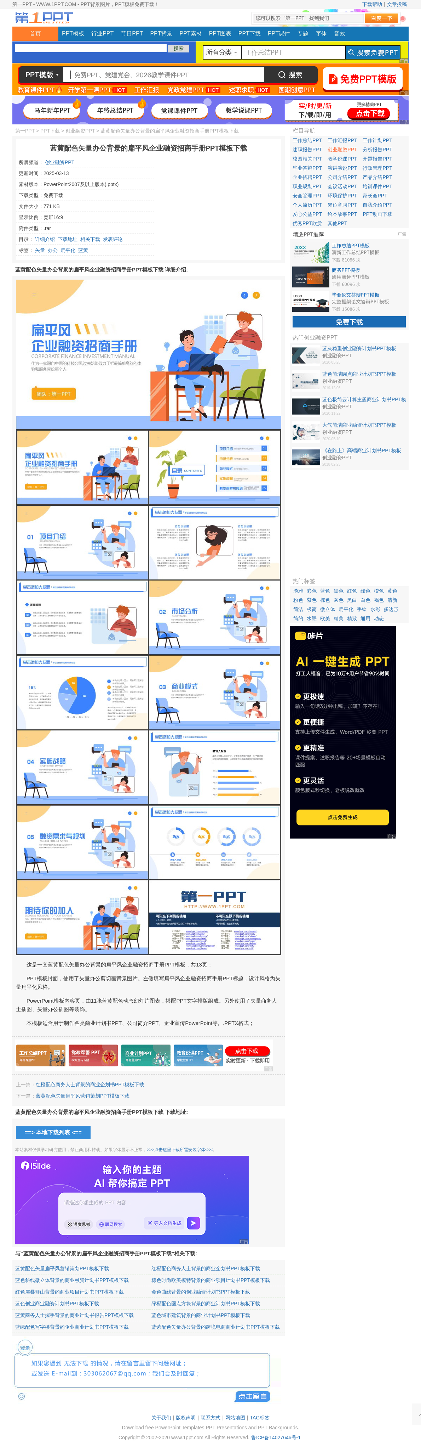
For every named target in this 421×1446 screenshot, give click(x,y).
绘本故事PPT (342, 214)
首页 (35, 33)
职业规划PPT (307, 186)
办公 (53, 250)
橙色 (379, 591)
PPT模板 (73, 33)
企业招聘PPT (307, 177)
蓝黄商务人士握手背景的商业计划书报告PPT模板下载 (74, 1315)
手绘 (362, 609)
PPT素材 (191, 33)
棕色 (325, 600)
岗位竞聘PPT (342, 205)
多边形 (391, 609)
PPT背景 (161, 33)
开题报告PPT (377, 159)
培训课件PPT (377, 186)
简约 (298, 618)
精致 (352, 618)
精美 (339, 618)
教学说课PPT (342, 159)
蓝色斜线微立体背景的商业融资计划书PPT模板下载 (72, 1280)
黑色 (339, 591)
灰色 (339, 600)
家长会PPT (375, 195)
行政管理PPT (377, 168)
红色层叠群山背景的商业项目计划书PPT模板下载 (69, 1292)
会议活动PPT (342, 186)
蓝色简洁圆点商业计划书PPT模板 (359, 374)
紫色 (312, 600)
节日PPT (132, 33)
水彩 (375, 609)
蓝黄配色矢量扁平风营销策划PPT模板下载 (82, 1096)
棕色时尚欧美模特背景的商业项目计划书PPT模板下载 (210, 1280)
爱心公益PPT (307, 214)
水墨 (312, 618)
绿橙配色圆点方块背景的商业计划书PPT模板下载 (205, 1303)
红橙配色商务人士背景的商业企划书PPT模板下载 (90, 1084)
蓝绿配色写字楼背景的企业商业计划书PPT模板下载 (72, 1327)
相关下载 (90, 239)
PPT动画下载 (377, 214)
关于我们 (161, 1417)
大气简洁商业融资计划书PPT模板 (359, 425)
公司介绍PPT (342, 177)
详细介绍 (45, 239)
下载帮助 (372, 4)
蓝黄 (83, 250)
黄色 (392, 591)
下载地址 (67, 239)
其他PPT (337, 223)
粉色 (298, 600)
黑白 (352, 600)
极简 (312, 609)
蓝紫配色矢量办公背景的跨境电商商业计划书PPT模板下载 (215, 1327)
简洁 (298, 609)
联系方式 (210, 1417)
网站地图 (235, 1417)
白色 (365, 600)
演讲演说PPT (342, 168)
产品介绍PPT (377, 177)
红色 (352, 591)
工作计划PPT (377, 140)
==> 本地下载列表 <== (53, 1133)
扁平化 (67, 250)
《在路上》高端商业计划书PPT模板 (361, 450)
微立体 (327, 609)
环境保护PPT (342, 195)
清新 (392, 600)
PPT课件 (279, 33)
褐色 (379, 600)
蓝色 (325, 591)
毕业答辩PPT (307, 168)
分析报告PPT (377, 149)
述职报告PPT (307, 149)
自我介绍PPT (377, 205)
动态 (379, 618)
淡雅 (298, 591)
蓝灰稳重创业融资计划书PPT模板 (359, 348)
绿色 (365, 591)
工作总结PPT (307, 140)
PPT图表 (220, 33)
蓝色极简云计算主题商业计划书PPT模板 (364, 400)
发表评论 (113, 239)
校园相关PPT (307, 159)
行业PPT (102, 33)
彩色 (312, 591)
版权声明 (186, 1417)
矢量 (40, 250)
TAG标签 (260, 1417)
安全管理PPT (307, 195)
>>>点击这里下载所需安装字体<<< (180, 1149)
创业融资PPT (80, 131)
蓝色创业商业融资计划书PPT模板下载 (57, 1303)
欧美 (325, 618)
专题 (302, 33)
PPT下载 (249, 33)
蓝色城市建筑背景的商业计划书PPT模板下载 (200, 1315)
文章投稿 (397, 4)
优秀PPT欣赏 (307, 223)
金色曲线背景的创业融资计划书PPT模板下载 (200, 1292)
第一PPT (25, 131)
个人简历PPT (307, 205)
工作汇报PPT (342, 140)
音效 (339, 33)
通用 (365, 618)
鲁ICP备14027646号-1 (276, 1437)
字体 (321, 33)
